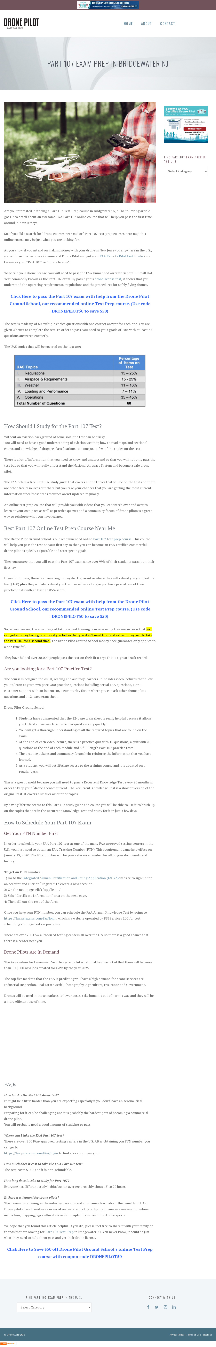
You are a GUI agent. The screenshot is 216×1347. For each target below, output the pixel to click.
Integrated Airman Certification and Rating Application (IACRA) (71, 878)
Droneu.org (13, 1334)
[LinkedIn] (207, 23)
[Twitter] (193, 23)
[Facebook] (186, 23)
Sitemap (207, 1334)
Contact (167, 23)
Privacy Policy (177, 1334)
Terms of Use (193, 1334)
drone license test (108, 279)
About (146, 23)
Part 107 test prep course (112, 539)
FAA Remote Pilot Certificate (121, 256)
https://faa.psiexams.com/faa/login (30, 918)
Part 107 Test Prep (59, 1232)
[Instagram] (200, 23)
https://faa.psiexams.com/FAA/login (31, 1153)
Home (128, 23)
